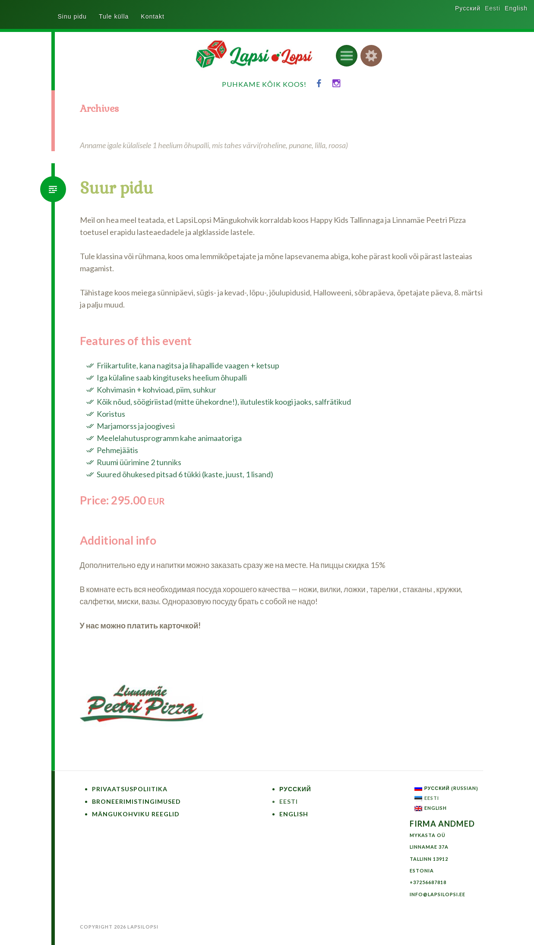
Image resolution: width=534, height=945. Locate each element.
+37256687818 (428, 882)
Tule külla (114, 16)
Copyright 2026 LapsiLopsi (119, 926)
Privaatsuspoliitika (129, 789)
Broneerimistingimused (136, 801)
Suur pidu (116, 188)
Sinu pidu (72, 16)
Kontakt (152, 16)
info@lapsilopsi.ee (437, 894)
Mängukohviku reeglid (136, 814)
